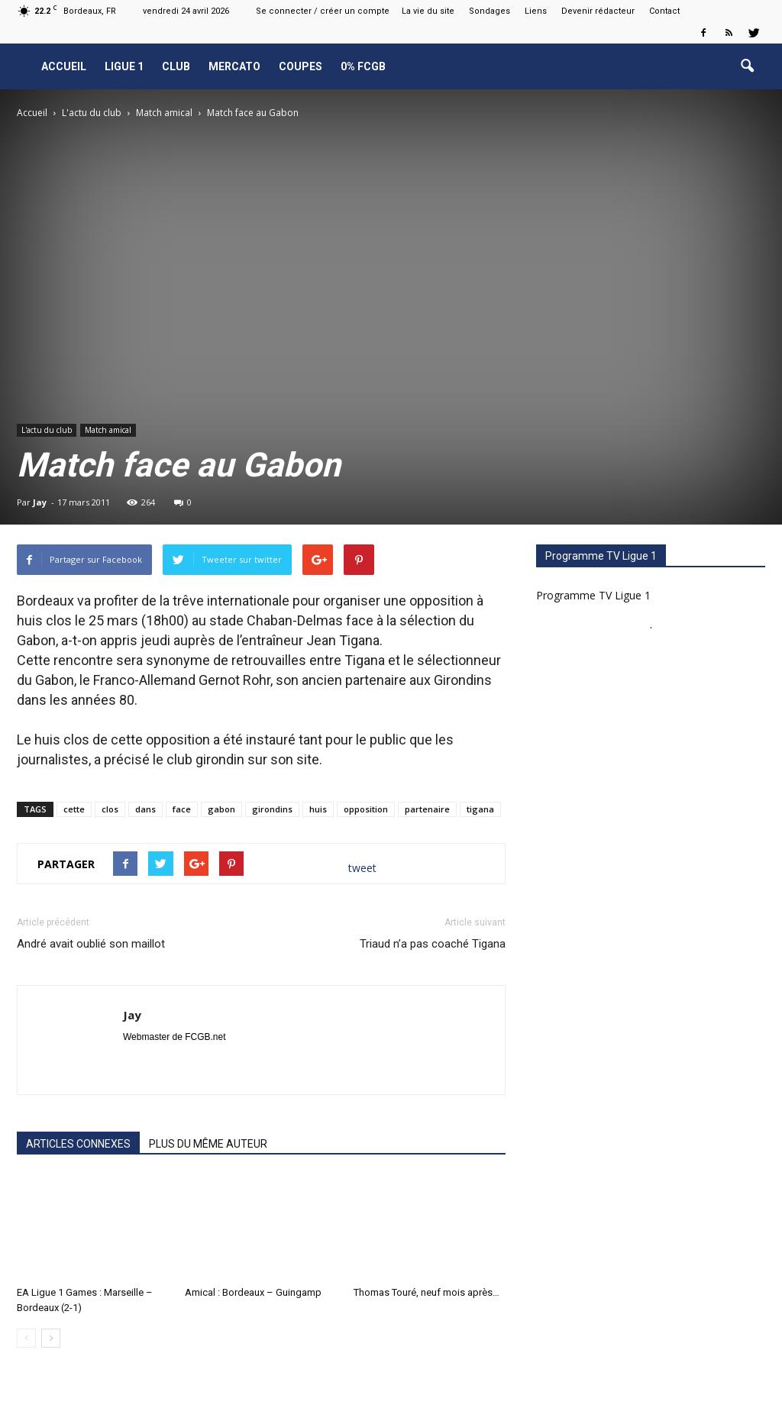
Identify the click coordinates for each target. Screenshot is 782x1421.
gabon (221, 809)
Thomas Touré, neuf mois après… (426, 1292)
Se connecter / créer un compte (322, 11)
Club (176, 66)
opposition (366, 809)
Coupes (300, 66)
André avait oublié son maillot (91, 944)
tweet (362, 868)
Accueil (63, 66)
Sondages (489, 11)
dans (145, 809)
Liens (536, 11)
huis (318, 809)
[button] (747, 66)
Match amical (108, 430)
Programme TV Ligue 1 (593, 595)
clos (110, 809)
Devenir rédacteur (598, 11)
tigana (480, 809)
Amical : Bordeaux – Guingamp (253, 1292)
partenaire (427, 809)
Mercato (234, 66)
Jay (40, 502)
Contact (664, 11)
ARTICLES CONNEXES (78, 1144)
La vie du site (428, 11)
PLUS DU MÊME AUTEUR (208, 1144)
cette (74, 809)
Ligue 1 (124, 66)
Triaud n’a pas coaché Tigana (433, 944)
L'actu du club (46, 430)
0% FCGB (363, 66)
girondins (272, 809)
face (182, 809)
